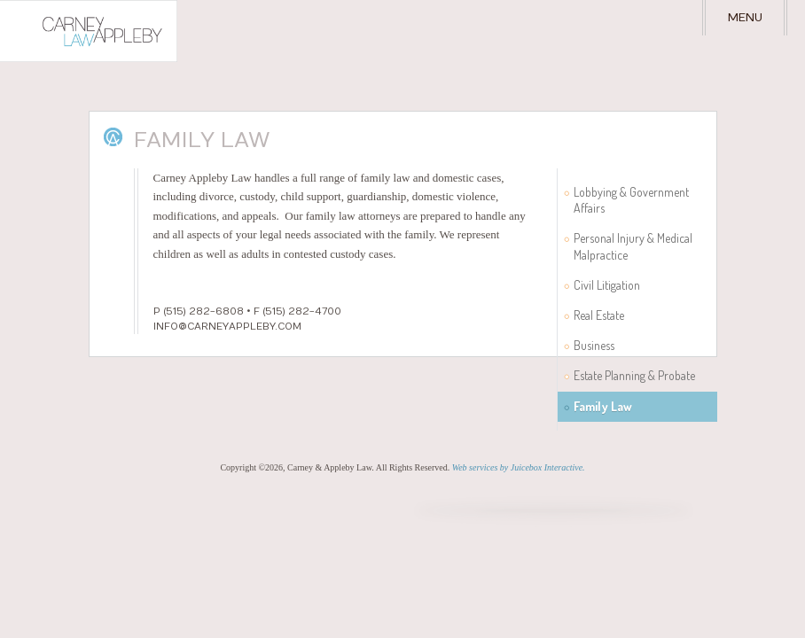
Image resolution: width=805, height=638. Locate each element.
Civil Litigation (607, 284)
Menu (745, 18)
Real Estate (599, 315)
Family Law (603, 406)
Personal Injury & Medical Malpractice (633, 245)
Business (594, 345)
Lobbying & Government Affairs (631, 199)
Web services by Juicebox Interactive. (518, 467)
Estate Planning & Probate (634, 375)
